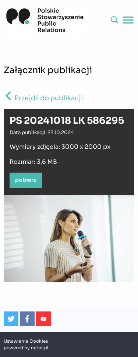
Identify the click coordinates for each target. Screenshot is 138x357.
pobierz (25, 180)
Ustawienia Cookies (26, 341)
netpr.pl (39, 347)
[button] (114, 20)
